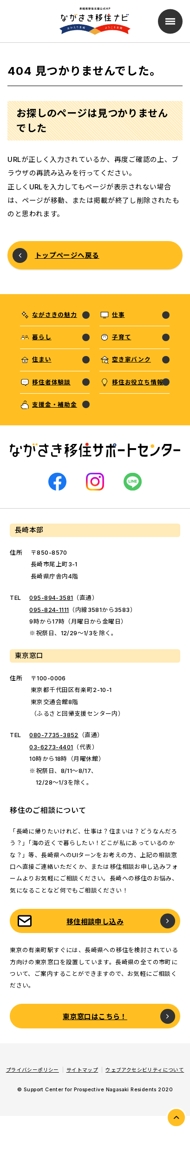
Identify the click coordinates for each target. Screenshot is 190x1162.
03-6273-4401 (51, 747)
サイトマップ (82, 1070)
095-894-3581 (51, 597)
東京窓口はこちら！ (95, 1017)
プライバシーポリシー (32, 1070)
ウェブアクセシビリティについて (144, 1070)
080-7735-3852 (53, 735)
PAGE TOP (176, 1118)
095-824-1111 (49, 609)
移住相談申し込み (95, 922)
